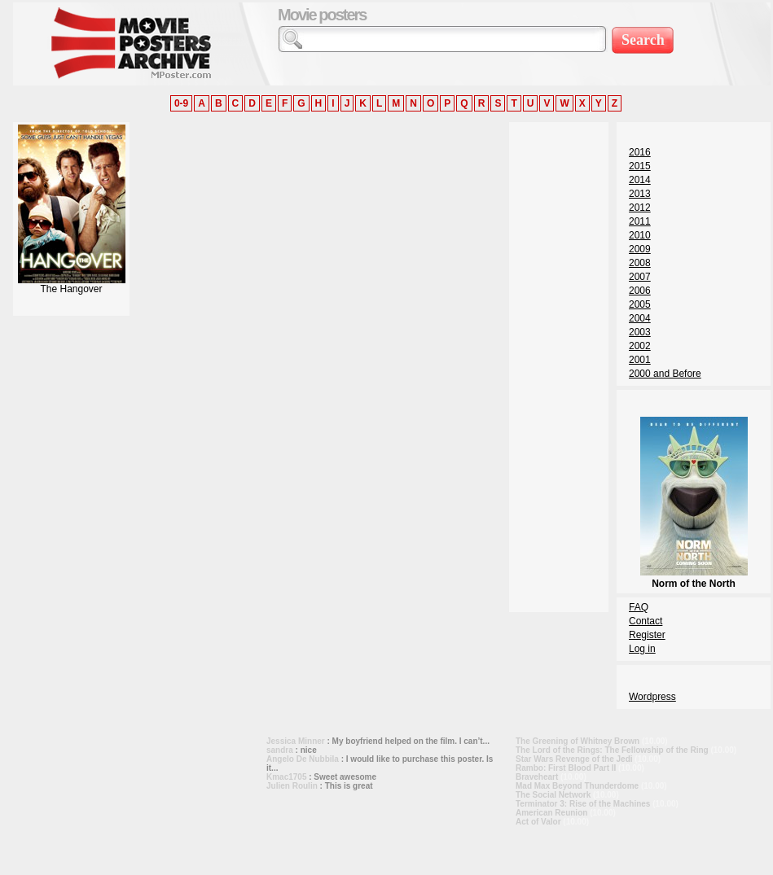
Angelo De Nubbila (302, 759)
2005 (640, 304)
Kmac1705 (286, 776)
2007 (640, 276)
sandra (279, 750)
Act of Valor (538, 821)
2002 (640, 346)
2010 (640, 235)
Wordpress (652, 696)
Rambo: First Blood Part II (566, 767)
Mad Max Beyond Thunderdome (577, 785)
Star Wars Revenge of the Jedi (574, 759)
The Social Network (553, 794)
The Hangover (71, 284)
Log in (642, 648)
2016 (640, 152)
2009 (640, 249)
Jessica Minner (295, 741)
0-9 (181, 103)
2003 (640, 332)
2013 (640, 193)
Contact (645, 621)
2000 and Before (665, 373)
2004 (640, 318)
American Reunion (551, 812)
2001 (640, 359)
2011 (640, 221)
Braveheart (537, 776)
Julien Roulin (292, 785)
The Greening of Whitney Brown (577, 741)
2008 (640, 263)
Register (647, 635)
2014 (640, 180)
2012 (640, 207)
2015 (640, 166)
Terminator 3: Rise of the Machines (583, 803)
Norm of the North (694, 578)
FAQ (638, 607)
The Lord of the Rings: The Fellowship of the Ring (612, 750)
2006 (640, 290)
